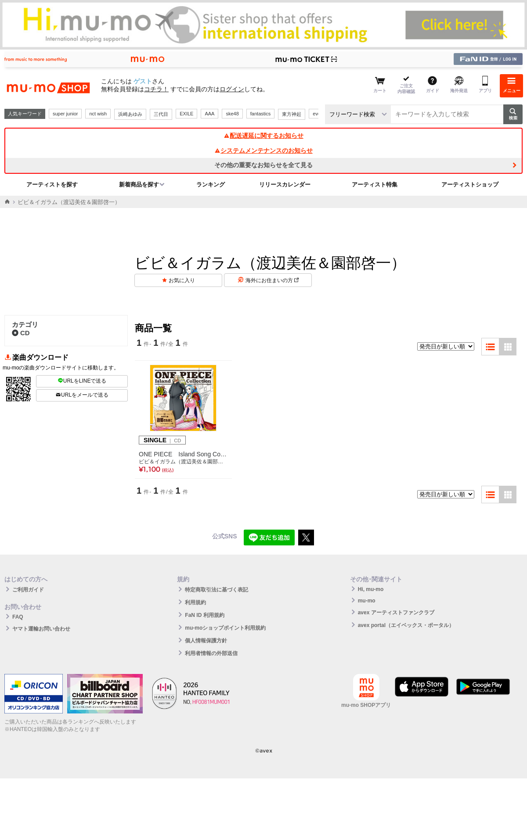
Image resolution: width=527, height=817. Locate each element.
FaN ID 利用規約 (204, 615)
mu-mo (366, 601)
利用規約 (195, 602)
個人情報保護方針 (206, 641)
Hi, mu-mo (371, 589)
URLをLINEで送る (82, 381)
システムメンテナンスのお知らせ (263, 150)
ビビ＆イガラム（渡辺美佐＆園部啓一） (183, 462)
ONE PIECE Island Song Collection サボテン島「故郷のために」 (183, 454)
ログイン (232, 89)
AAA (209, 113)
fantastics (260, 113)
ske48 (232, 113)
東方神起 (291, 114)
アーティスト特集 (374, 184)
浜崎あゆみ (130, 114)
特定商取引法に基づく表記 (216, 590)
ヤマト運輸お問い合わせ (41, 629)
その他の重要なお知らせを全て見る (263, 164)
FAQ (17, 617)
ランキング (210, 184)
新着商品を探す (139, 184)
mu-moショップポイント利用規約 (225, 628)
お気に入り (182, 280)
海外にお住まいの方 (272, 280)
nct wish (98, 113)
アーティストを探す (52, 184)
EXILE (186, 113)
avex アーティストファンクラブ (396, 612)
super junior (65, 113)
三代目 (161, 114)
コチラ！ (156, 89)
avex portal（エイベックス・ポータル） (406, 625)
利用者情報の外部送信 (211, 653)
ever (317, 113)
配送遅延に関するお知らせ (263, 135)
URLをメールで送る (81, 395)
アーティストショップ (469, 184)
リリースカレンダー (284, 184)
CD (21, 333)
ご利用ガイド (28, 590)
